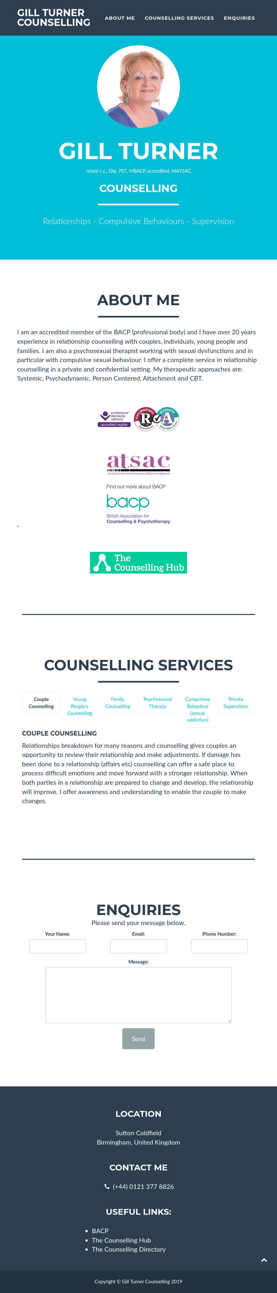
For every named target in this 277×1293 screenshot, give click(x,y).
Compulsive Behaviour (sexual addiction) (197, 709)
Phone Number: (220, 934)
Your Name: (57, 934)
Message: (138, 961)
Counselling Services (179, 18)
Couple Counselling (41, 702)
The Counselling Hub (121, 1240)
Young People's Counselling (79, 706)
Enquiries (239, 18)
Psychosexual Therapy (157, 702)
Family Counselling (117, 702)
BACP (100, 1230)
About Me (120, 18)
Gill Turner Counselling (54, 17)
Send (138, 1038)
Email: (138, 934)
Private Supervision (236, 702)
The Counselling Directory (129, 1249)
